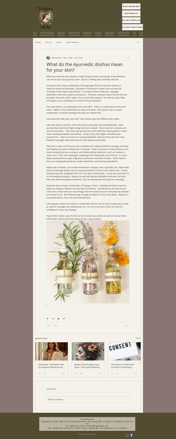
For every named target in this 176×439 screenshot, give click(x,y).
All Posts (38, 42)
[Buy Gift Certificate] (131, 20)
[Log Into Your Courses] (132, 27)
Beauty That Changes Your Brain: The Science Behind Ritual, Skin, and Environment (87, 366)
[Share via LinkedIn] (58, 318)
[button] (138, 42)
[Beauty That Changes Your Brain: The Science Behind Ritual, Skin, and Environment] (88, 351)
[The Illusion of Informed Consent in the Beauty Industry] (124, 351)
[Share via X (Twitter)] (53, 318)
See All (138, 338)
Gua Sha (59, 42)
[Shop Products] (131, 13)
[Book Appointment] (131, 6)
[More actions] (128, 57)
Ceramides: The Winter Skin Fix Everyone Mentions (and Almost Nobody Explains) (51, 366)
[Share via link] (64, 318)
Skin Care (48, 42)
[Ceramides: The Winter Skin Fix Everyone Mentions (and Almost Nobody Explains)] (51, 351)
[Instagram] (127, 435)
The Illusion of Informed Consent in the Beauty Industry (122, 366)
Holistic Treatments (72, 42)
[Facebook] (131, 435)
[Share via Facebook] (47, 318)
